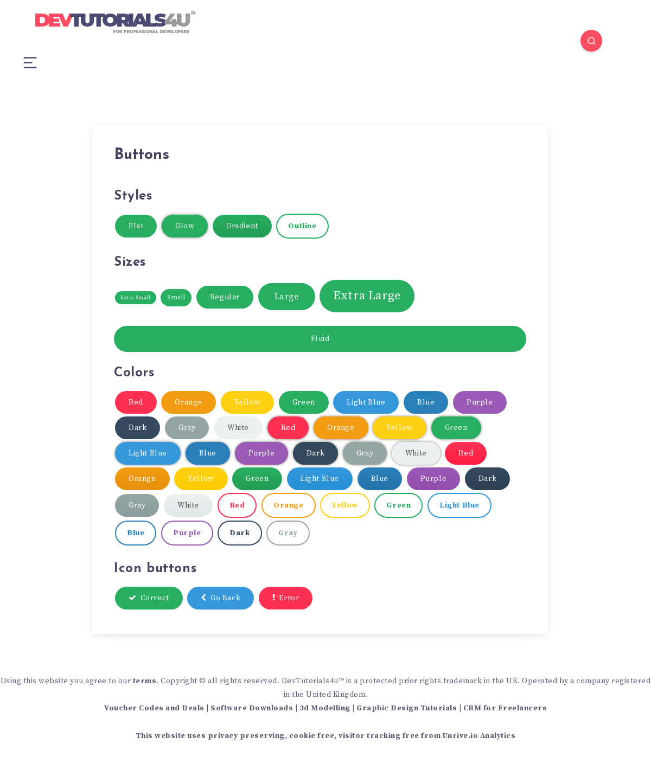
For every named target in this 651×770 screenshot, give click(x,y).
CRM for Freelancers (505, 708)
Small (176, 297)
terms (145, 681)
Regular (225, 297)
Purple (480, 402)
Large (287, 296)
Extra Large (367, 295)
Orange (188, 402)
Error (285, 598)
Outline (302, 226)
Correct (149, 598)
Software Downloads (251, 708)
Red (136, 402)
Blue (426, 402)
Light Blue (366, 402)
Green (303, 402)
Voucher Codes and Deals (154, 708)
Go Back (220, 598)
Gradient (242, 226)
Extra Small (135, 297)
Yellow (247, 402)
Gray (186, 428)
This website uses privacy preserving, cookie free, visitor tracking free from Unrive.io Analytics (326, 736)
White (238, 428)
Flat (136, 226)
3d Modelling (324, 708)
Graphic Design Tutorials (406, 708)
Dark (137, 428)
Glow (184, 226)
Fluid (320, 339)
